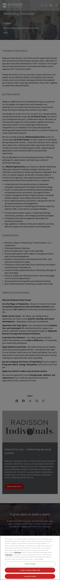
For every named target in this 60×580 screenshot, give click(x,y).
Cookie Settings (29, 564)
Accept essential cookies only (30, 570)
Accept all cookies (30, 576)
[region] (30, 558)
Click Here (17, 552)
